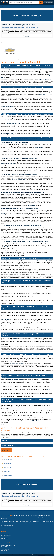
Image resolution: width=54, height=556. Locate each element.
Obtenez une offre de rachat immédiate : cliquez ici (20, 27)
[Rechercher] (24, 2)
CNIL (6, 550)
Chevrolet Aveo (7, 471)
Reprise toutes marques (6, 535)
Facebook (7, 526)
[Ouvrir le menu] (2, 6)
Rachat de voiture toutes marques (27, 15)
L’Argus (2, 546)
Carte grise (3, 545)
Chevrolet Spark (7, 467)
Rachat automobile (5, 534)
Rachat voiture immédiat (27, 484)
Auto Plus (5, 546)
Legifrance (3, 550)
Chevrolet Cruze (7, 463)
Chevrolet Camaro (8, 459)
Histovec (9, 547)
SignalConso (7, 549)
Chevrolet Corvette (8, 475)
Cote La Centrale (4, 547)
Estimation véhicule (5, 537)
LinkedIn (2, 526)
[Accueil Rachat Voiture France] (4, 2)
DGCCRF (2, 549)
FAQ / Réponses (4, 538)
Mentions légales (41, 555)
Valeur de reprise (6, 450)
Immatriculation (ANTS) (10, 545)
